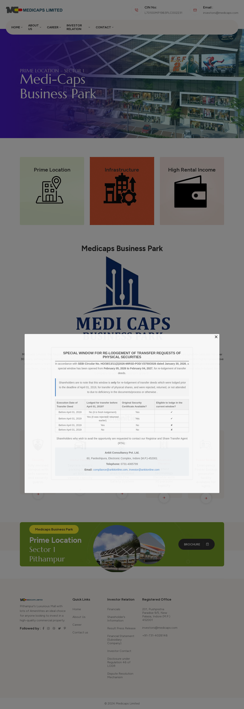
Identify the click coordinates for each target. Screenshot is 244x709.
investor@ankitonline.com (144, 469)
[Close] (216, 337)
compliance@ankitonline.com (110, 469)
